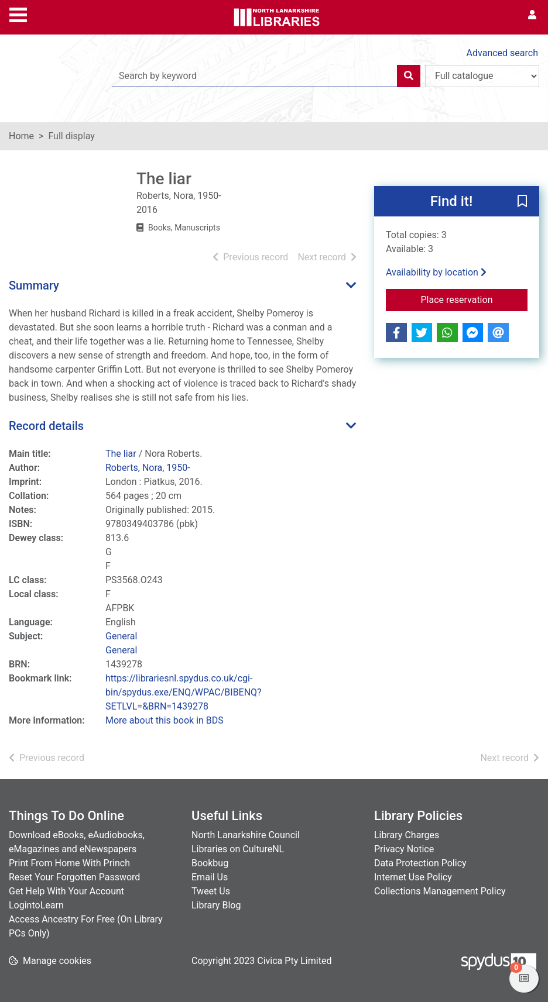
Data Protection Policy (420, 863)
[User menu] (532, 15)
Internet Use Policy (413, 877)
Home (21, 136)
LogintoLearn (36, 905)
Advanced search (502, 52)
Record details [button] (46, 426)
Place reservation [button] (474, 298)
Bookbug (209, 863)
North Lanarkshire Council (245, 835)
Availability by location (436, 272)
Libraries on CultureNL (237, 849)
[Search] (408, 76)
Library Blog (216, 905)
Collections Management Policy (440, 891)
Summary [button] (34, 285)
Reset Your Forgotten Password (74, 877)
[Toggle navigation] (18, 13)
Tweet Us (210, 891)
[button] (522, 201)
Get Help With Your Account (66, 891)
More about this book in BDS (164, 720)
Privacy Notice (404, 849)
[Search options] (482, 76)
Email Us (209, 877)
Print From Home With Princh (69, 863)
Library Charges (406, 835)
